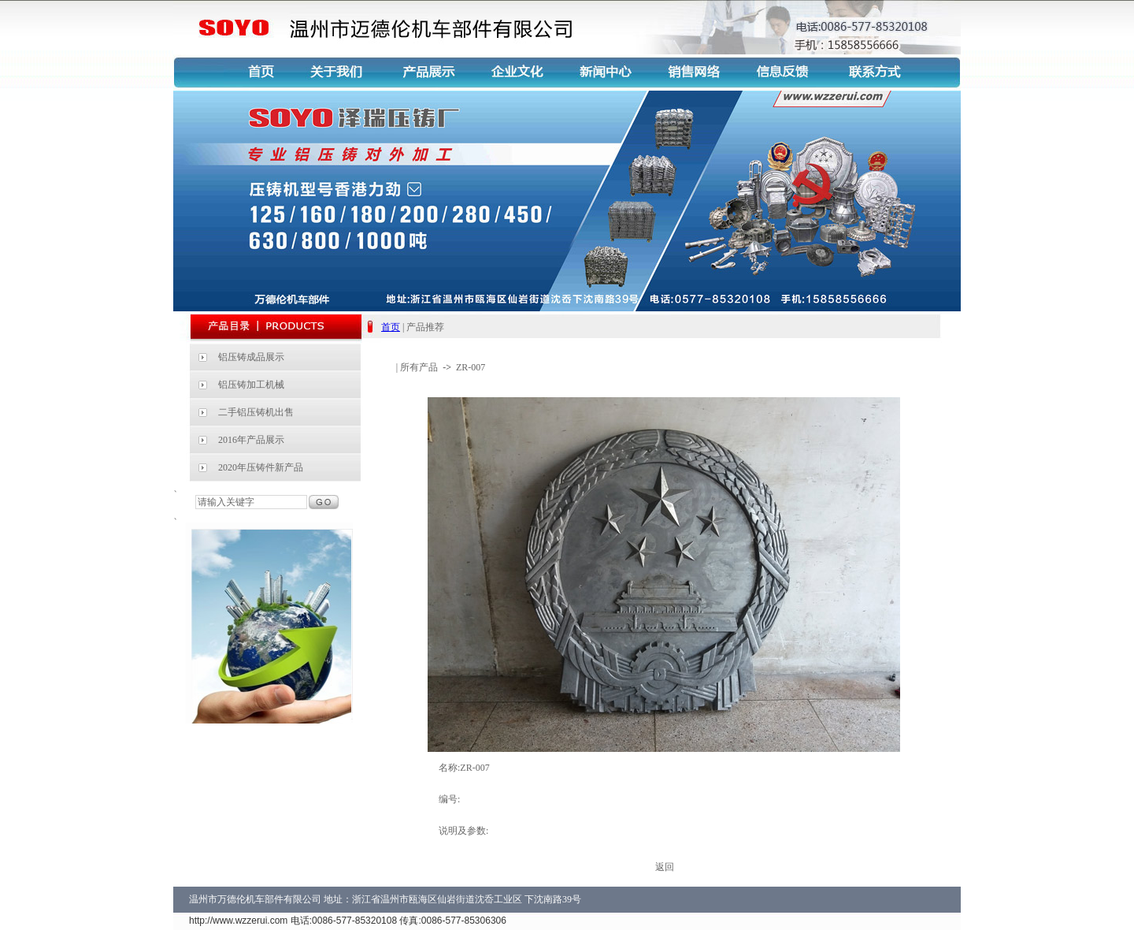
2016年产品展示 (251, 439)
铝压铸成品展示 (251, 357)
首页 (390, 327)
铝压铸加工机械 (251, 384)
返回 (664, 866)
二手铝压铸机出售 (256, 412)
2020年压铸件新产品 (260, 467)
